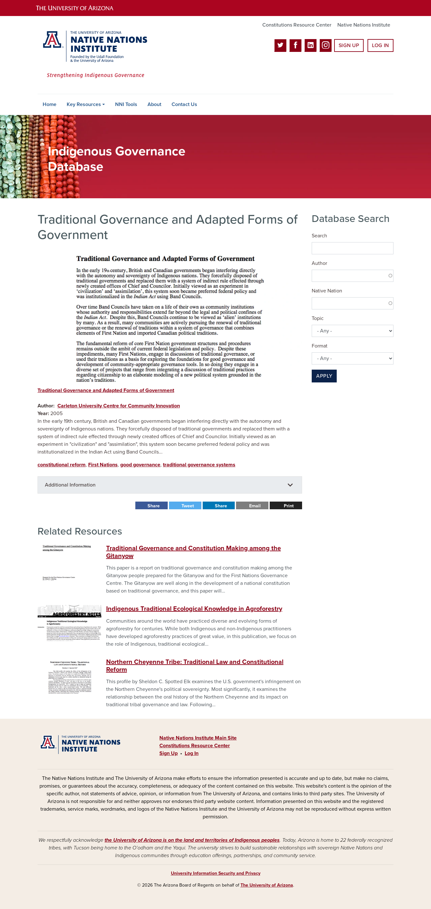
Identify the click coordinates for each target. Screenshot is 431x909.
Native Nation (327, 291)
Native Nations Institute (363, 25)
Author (319, 263)
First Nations (103, 465)
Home (49, 104)
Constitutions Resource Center (296, 25)
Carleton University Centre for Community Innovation (118, 406)
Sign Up (349, 45)
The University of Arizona (267, 885)
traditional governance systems (199, 465)
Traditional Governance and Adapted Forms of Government (106, 390)
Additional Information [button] (70, 485)
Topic (318, 318)
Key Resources (84, 104)
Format (319, 346)
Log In (380, 45)
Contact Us (184, 104)
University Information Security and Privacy (215, 873)
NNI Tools (126, 104)
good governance (140, 465)
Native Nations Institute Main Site (198, 738)
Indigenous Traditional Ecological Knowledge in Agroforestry (194, 609)
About (154, 104)
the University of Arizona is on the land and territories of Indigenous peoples (192, 840)
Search (319, 236)
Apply (324, 376)
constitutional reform (62, 465)
